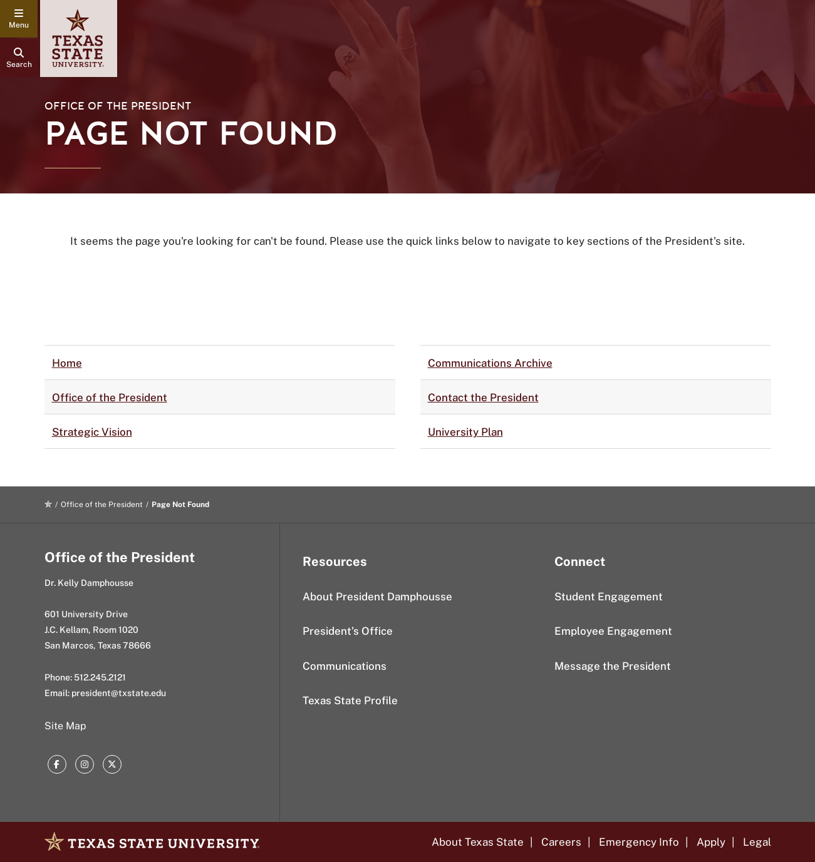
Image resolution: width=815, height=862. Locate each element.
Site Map (65, 726)
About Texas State (478, 842)
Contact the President (483, 397)
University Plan (465, 432)
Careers (561, 842)
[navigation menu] (19, 19)
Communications (345, 666)
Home (67, 363)
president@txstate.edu (118, 693)
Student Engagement (608, 596)
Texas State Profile (350, 700)
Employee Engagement (613, 631)
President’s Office (348, 631)
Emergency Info (639, 842)
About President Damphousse (377, 596)
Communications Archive (490, 363)
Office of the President (117, 106)
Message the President (612, 666)
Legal (757, 842)
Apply (711, 842)
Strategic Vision (92, 432)
